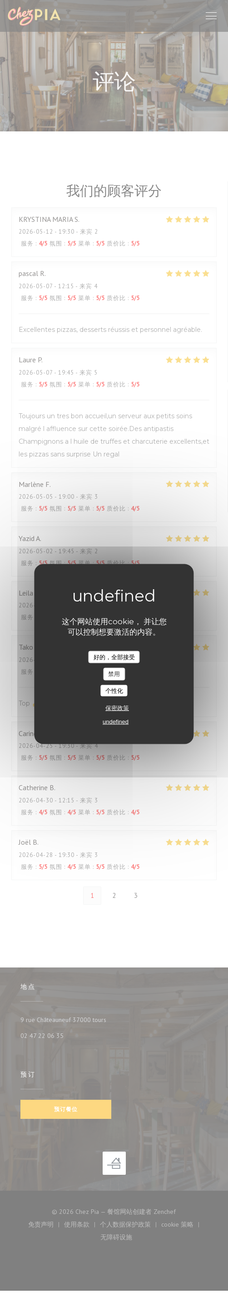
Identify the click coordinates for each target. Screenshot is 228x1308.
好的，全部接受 (114, 656)
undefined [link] (116, 721)
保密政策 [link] (117, 708)
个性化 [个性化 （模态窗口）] (114, 690)
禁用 (114, 674)
